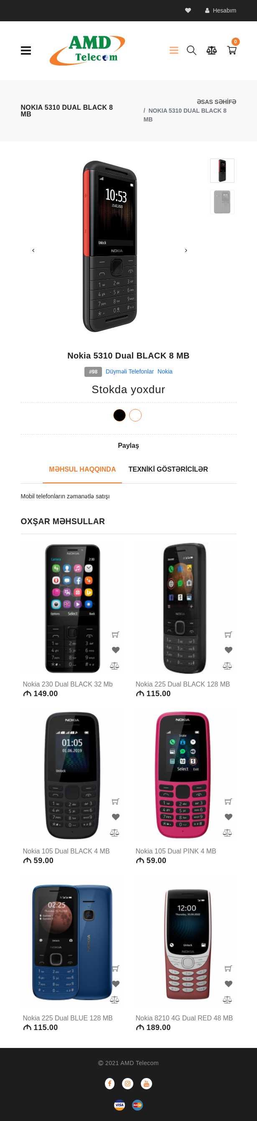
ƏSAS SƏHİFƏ (217, 101)
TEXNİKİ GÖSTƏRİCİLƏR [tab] (168, 469)
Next (186, 250)
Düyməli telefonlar (130, 371)
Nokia (165, 371)
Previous (33, 250)
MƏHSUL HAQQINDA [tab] (82, 469)
